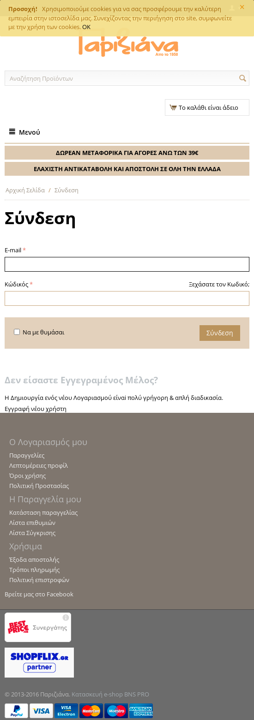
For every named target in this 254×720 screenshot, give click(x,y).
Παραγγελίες (26, 455)
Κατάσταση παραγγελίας (43, 512)
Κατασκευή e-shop (97, 694)
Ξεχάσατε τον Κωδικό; (219, 284)
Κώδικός (16, 284)
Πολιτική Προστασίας (39, 486)
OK (86, 27)
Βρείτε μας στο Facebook (39, 594)
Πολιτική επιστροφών (39, 580)
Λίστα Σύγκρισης (32, 533)
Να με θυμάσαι (39, 332)
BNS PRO (136, 694)
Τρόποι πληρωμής (34, 569)
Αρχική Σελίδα (25, 190)
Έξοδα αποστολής (34, 559)
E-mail (13, 250)
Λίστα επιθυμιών (32, 522)
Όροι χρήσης (27, 475)
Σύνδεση (219, 332)
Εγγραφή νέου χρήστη (36, 409)
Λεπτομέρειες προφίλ (38, 465)
